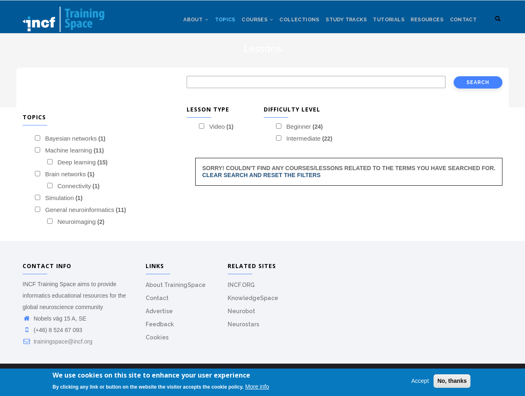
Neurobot (241, 315)
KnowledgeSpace (253, 302)
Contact (462, 24)
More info (257, 386)
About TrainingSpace (175, 289)
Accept (420, 381)
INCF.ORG (241, 289)
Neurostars (243, 328)
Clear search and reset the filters (261, 179)
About (179, 24)
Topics (210, 24)
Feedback (160, 328)
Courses (245, 24)
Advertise (159, 315)
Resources (424, 24)
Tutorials (383, 24)
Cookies (157, 342)
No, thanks (452, 381)
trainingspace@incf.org (57, 346)
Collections (289, 24)
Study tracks (338, 24)
